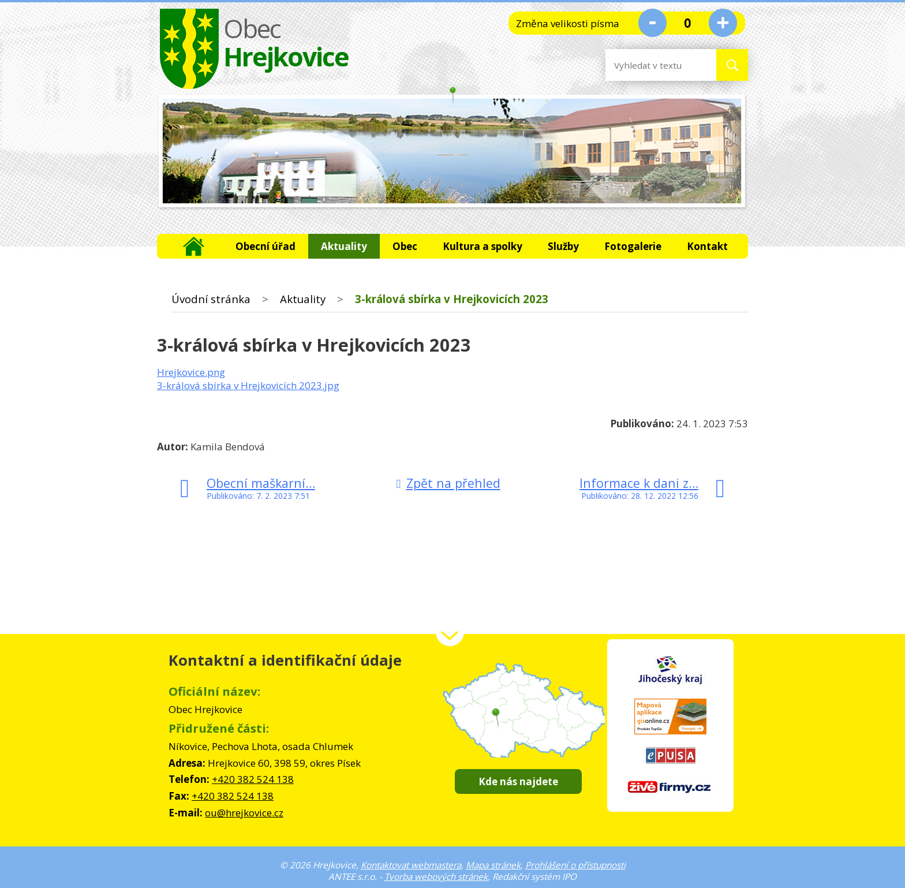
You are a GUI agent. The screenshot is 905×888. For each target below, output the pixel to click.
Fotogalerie (632, 246)
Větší (722, 22)
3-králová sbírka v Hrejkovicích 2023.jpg (248, 385)
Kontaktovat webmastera (411, 865)
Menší (652, 22)
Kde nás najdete (518, 781)
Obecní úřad (265, 246)
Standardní (687, 22)
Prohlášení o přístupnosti (575, 865)
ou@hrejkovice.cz (244, 812)
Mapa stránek (493, 865)
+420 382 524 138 (253, 779)
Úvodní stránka (194, 246)
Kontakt (707, 246)
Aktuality (344, 246)
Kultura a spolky (482, 246)
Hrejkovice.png (191, 372)
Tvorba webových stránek (436, 876)
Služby (563, 246)
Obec (404, 246)
